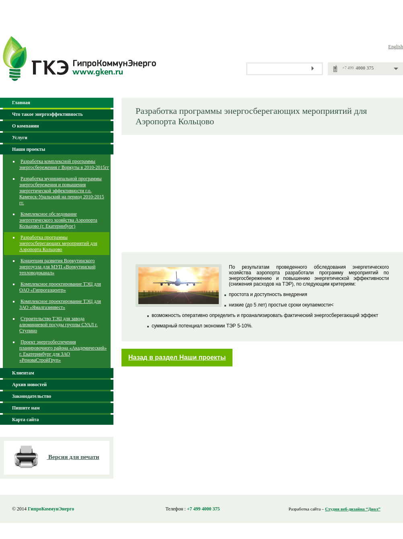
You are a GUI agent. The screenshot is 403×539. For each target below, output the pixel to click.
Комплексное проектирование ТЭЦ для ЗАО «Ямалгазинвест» (60, 304)
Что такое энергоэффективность (47, 114)
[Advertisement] (262, 193)
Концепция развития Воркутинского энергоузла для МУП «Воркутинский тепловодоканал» (57, 267)
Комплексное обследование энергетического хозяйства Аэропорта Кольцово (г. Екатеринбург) (58, 220)
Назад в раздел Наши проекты (177, 357)
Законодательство (31, 396)
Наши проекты (28, 149)
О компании (25, 126)
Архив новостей (29, 384)
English (395, 46)
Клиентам (23, 373)
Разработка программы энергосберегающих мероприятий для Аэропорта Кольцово (58, 243)
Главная (21, 102)
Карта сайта (25, 419)
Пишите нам (26, 408)
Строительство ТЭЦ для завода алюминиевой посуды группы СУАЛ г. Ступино (58, 324)
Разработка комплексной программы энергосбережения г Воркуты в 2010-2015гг (64, 164)
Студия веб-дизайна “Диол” (352, 508)
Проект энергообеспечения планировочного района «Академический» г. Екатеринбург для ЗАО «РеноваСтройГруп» (63, 351)
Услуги (19, 137)
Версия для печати (73, 457)
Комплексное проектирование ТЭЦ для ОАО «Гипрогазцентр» (60, 287)
